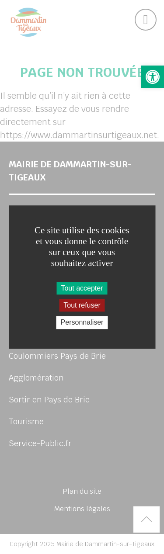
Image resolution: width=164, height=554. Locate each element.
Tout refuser (81, 305)
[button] (152, 77)
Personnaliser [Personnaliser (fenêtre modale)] (82, 322)
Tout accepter (82, 288)
